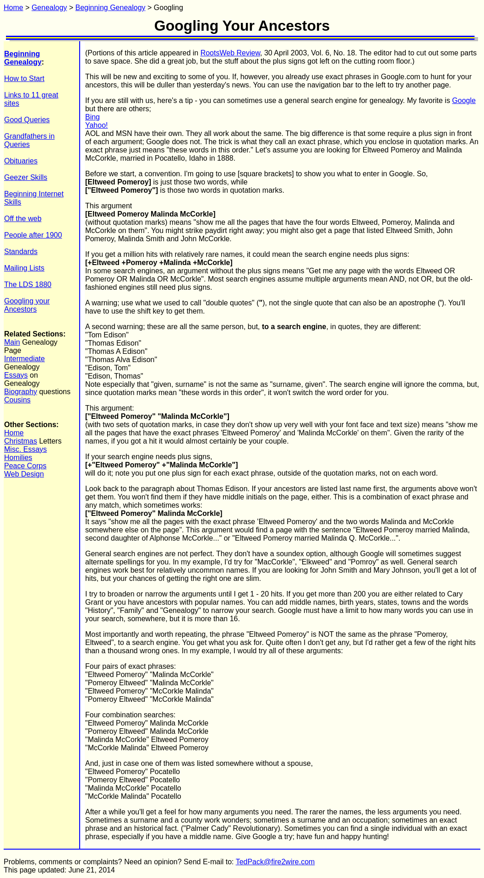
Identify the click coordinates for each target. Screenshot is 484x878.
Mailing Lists (24, 268)
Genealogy (49, 7)
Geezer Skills (25, 177)
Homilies (18, 457)
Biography (20, 392)
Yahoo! (96, 125)
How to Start (24, 78)
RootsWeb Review (230, 53)
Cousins (17, 400)
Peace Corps (25, 466)
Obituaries (21, 161)
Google (464, 100)
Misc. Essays (25, 449)
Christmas (20, 441)
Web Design (24, 474)
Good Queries (27, 120)
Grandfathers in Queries (29, 140)
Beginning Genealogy (111, 7)
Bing (92, 117)
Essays (16, 375)
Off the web (23, 218)
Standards (21, 251)
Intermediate (24, 359)
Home (13, 7)
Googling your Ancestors (27, 305)
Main (12, 342)
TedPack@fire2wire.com (275, 862)
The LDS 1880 (27, 284)
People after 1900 (33, 235)
